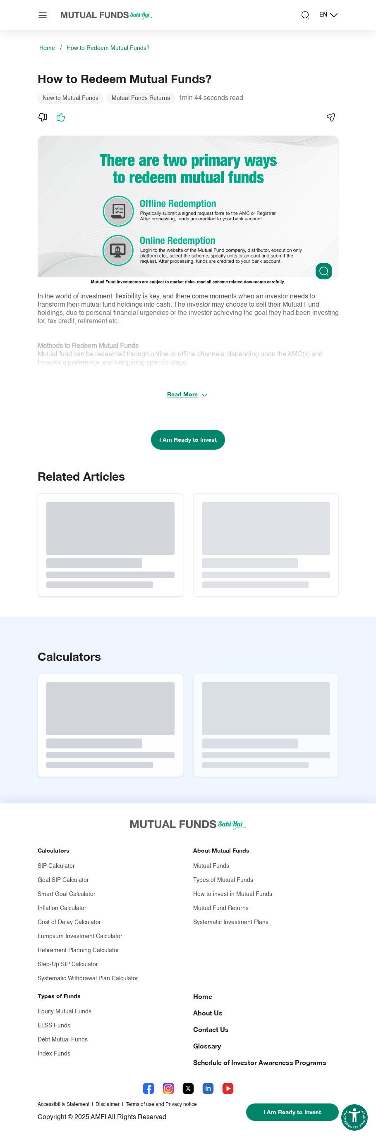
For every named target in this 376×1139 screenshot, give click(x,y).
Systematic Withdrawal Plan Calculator (88, 979)
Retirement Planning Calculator (78, 950)
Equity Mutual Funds (64, 1012)
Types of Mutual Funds (223, 880)
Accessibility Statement (63, 1104)
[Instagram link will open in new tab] (168, 1088)
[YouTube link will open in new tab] (228, 1088)
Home (47, 48)
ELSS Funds (54, 1026)
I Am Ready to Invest (188, 439)
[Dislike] (43, 117)
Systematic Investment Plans (230, 922)
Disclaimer (108, 1104)
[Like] (61, 117)
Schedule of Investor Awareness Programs (259, 1062)
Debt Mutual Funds (63, 1040)
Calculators (53, 850)
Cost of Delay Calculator (69, 922)
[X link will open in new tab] (188, 1088)
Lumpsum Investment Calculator (80, 936)
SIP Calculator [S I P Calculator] (56, 866)
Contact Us (211, 1029)
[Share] (330, 117)
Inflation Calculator (62, 908)
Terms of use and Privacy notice (161, 1104)
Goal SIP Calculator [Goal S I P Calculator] (63, 880)
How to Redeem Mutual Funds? (108, 48)
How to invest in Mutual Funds (232, 894)
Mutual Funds (211, 866)
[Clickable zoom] (324, 271)
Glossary (207, 1046)
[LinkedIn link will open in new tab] (208, 1088)
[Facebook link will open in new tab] (148, 1088)
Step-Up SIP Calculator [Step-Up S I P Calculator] (68, 964)
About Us (208, 1013)
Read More (187, 394)
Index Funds (54, 1054)
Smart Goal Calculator (67, 894)
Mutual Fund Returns (221, 908)
